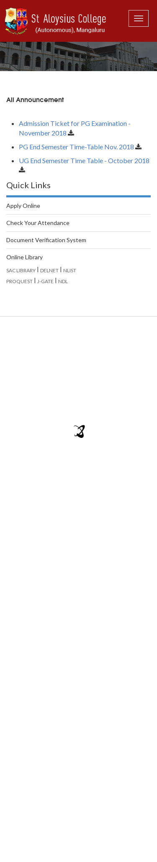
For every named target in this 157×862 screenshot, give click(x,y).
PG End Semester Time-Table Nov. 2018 (76, 147)
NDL (63, 281)
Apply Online (23, 205)
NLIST (69, 270)
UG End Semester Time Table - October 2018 (84, 160)
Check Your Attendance (37, 222)
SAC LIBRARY (21, 270)
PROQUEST (19, 281)
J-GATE (45, 281)
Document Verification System (46, 239)
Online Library (24, 257)
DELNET (49, 270)
